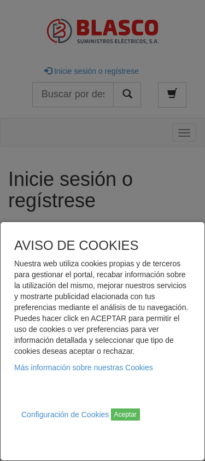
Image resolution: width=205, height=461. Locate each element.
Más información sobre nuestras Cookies (83, 367)
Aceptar (125, 414)
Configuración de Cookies (65, 414)
